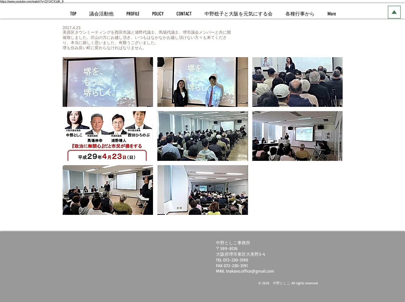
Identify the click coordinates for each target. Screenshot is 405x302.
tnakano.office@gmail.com (250, 271)
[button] (108, 82)
